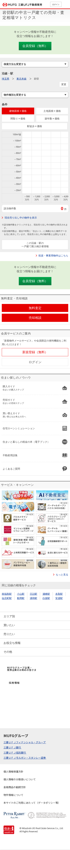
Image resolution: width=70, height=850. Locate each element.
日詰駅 (33, 593)
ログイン (55, 4)
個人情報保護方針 (13, 771)
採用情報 (14, 682)
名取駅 (59, 593)
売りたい (9, 634)
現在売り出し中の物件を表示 (21, 217)
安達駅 (59, 598)
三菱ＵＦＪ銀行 (12, 747)
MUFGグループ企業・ (21, 669)
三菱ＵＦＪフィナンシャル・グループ (25, 742)
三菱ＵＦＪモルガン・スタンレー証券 (25, 757)
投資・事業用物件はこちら (53, 255)
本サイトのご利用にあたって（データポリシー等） (32, 802)
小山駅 (20, 593)
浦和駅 (33, 598)
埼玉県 (5, 78)
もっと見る (62, 574)
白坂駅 (46, 598)
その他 (8, 651)
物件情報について (13, 795)
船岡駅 (20, 598)
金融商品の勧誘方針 (15, 787)
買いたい (9, 625)
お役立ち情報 (12, 642)
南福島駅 (7, 593)
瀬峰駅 (46, 593)
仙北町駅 (7, 598)
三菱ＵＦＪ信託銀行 (15, 752)
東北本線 (21, 78)
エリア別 (9, 616)
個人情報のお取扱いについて (20, 779)
